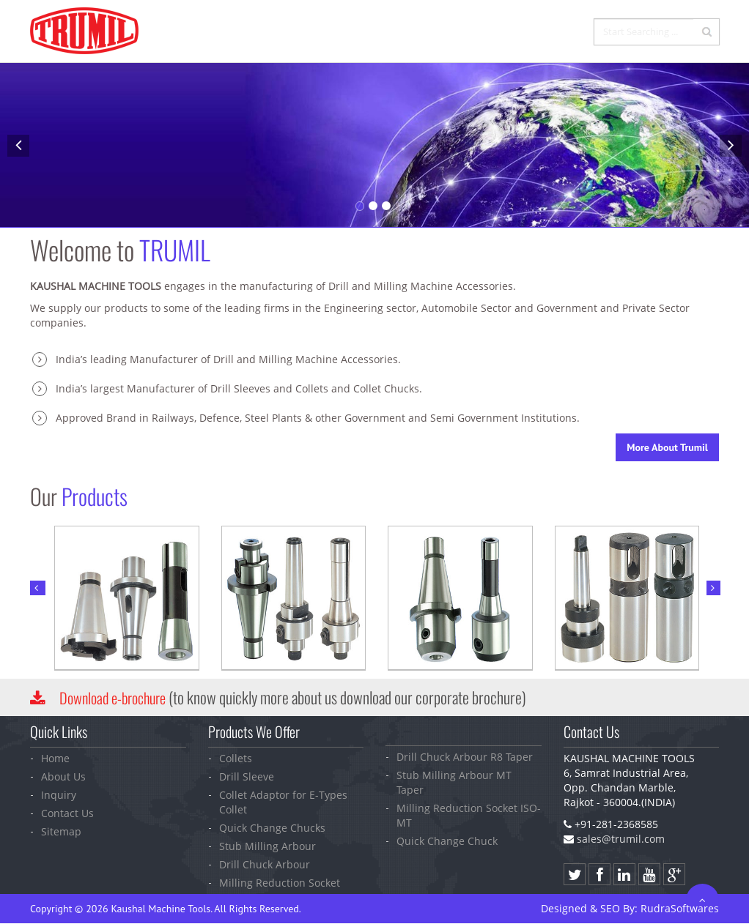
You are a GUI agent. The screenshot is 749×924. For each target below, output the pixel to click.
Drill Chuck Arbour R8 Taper (464, 756)
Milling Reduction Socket (279, 882)
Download (117, 697)
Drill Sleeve (246, 776)
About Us (63, 776)
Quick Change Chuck (447, 840)
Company (376, 32)
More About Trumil (667, 447)
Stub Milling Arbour (267, 845)
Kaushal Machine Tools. (161, 907)
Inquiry (497, 32)
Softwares (680, 907)
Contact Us (559, 32)
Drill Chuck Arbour (264, 864)
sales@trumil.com (621, 838)
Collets (235, 757)
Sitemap (61, 831)
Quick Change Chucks (272, 827)
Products (438, 32)
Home (323, 32)
